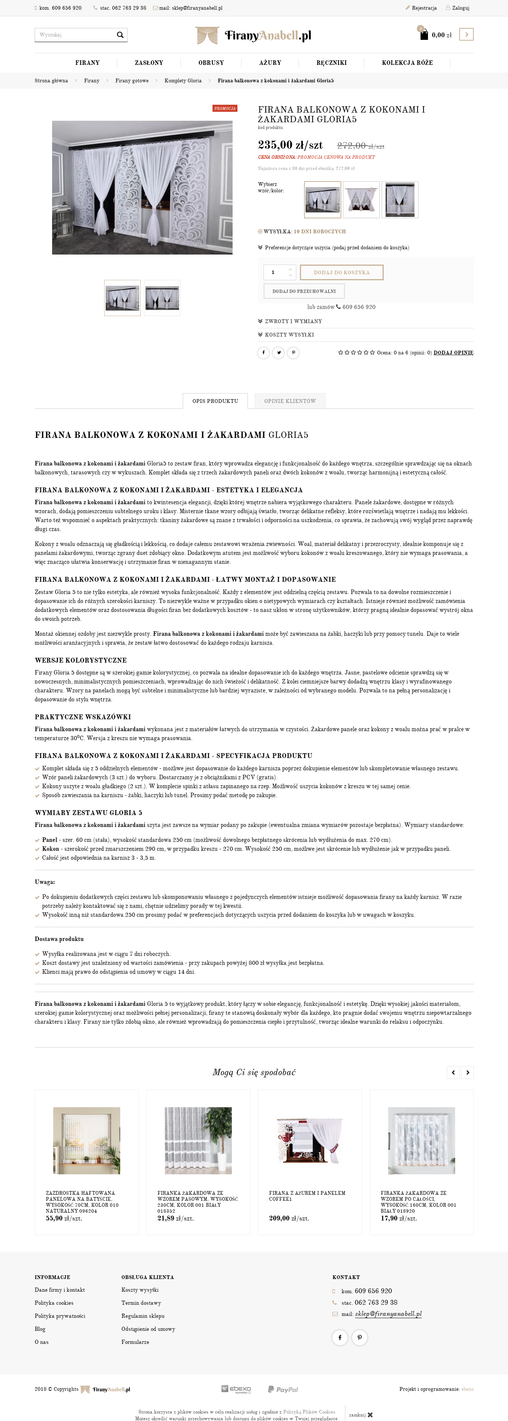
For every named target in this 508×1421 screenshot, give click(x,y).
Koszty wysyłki (286, 319)
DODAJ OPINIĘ (453, 337)
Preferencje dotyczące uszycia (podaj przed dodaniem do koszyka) (333, 247)
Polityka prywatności (60, 1300)
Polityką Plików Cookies (309, 1396)
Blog (40, 1313)
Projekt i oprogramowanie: (436, 1373)
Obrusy (211, 63)
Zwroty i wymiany (290, 305)
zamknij (361, 1399)
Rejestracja (421, 8)
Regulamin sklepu (142, 1300)
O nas (42, 1326)
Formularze (135, 1326)
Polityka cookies (54, 1287)
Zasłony (149, 63)
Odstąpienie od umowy (148, 1313)
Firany (87, 63)
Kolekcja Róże (407, 63)
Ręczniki (331, 63)
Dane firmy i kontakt (60, 1274)
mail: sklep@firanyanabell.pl (188, 8)
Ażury (270, 63)
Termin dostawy (141, 1287)
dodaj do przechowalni (427, 272)
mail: (377, 1298)
